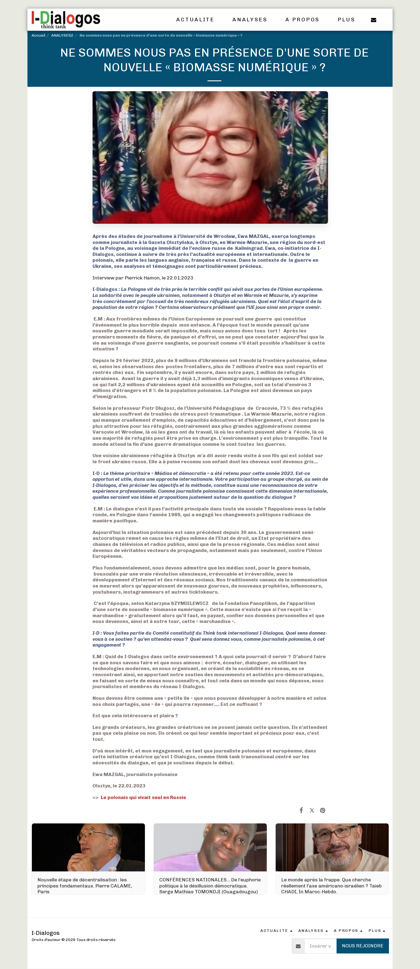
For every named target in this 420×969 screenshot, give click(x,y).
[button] (199, 19)
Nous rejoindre (362, 945)
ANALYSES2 (62, 35)
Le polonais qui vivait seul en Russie (142, 797)
